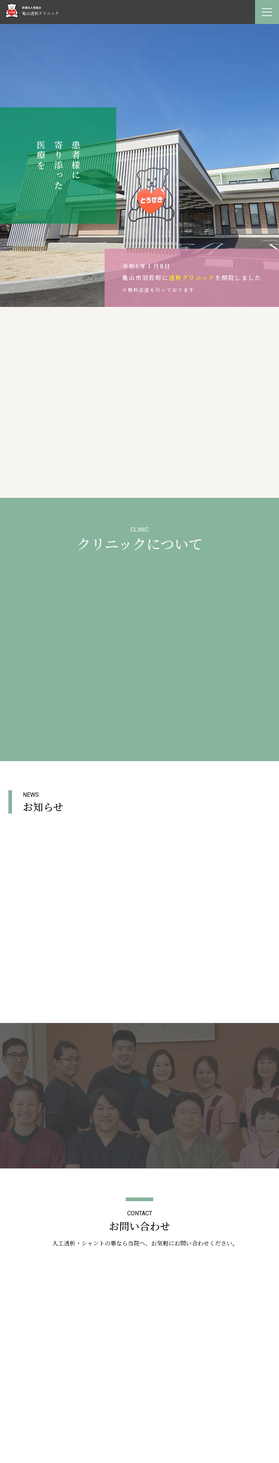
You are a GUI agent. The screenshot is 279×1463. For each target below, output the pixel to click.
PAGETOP (139, 1238)
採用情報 (139, 1423)
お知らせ (139, 1414)
